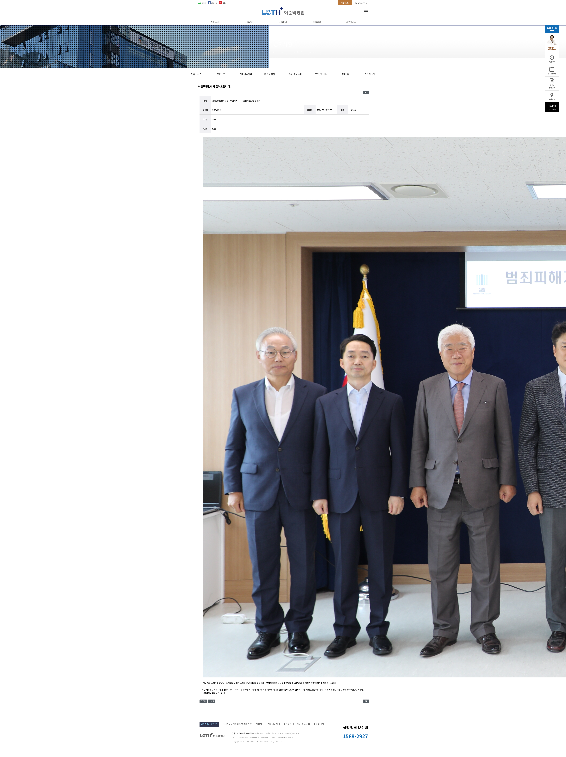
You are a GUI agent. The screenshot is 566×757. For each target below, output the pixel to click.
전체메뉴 (366, 11)
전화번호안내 (246, 74)
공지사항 (221, 74)
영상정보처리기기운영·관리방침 (237, 724)
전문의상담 (196, 74)
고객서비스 (351, 21)
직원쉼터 (345, 3)
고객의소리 (369, 74)
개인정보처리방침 (209, 724)
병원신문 (345, 74)
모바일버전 (319, 724)
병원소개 (215, 21)
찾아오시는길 (295, 74)
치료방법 (317, 21)
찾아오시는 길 (303, 724)
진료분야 (283, 21)
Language (361, 3)
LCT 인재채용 (320, 74)
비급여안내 (288, 724)
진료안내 (249, 21)
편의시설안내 (270, 74)
